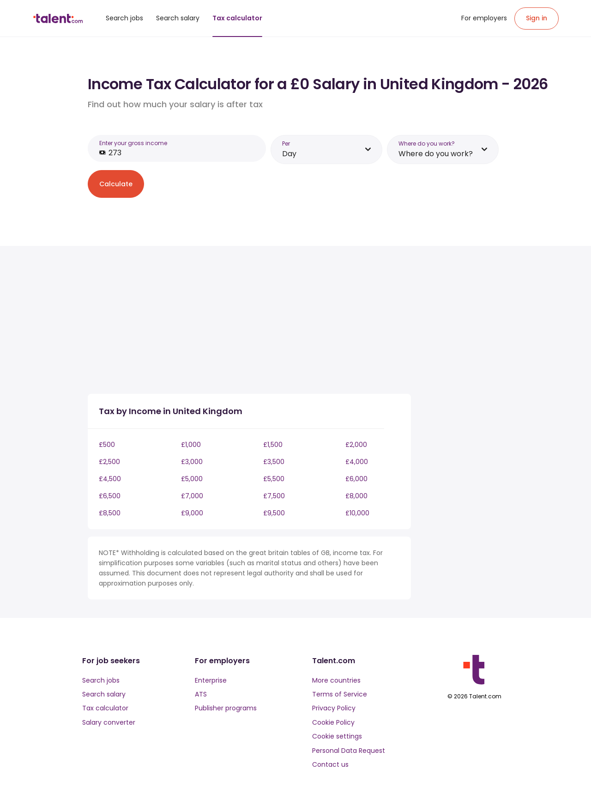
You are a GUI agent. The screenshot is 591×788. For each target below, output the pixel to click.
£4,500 (110, 478)
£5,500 (273, 478)
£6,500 (110, 496)
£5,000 (192, 478)
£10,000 (357, 513)
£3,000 (192, 461)
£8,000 (356, 496)
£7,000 (192, 496)
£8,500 (110, 513)
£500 (107, 444)
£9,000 (192, 513)
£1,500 (273, 444)
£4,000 (356, 461)
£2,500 (109, 461)
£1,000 (191, 444)
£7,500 (274, 496)
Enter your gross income (133, 143)
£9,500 (274, 513)
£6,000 (356, 478)
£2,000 (356, 444)
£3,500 (273, 461)
